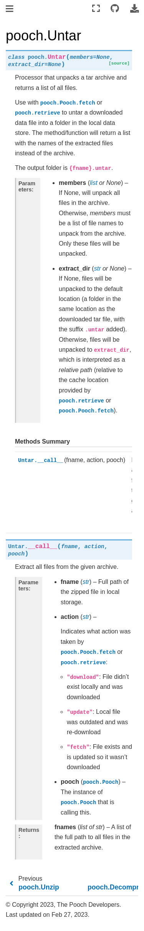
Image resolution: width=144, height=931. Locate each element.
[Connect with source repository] (115, 9)
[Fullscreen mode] (96, 9)
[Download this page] (134, 9)
